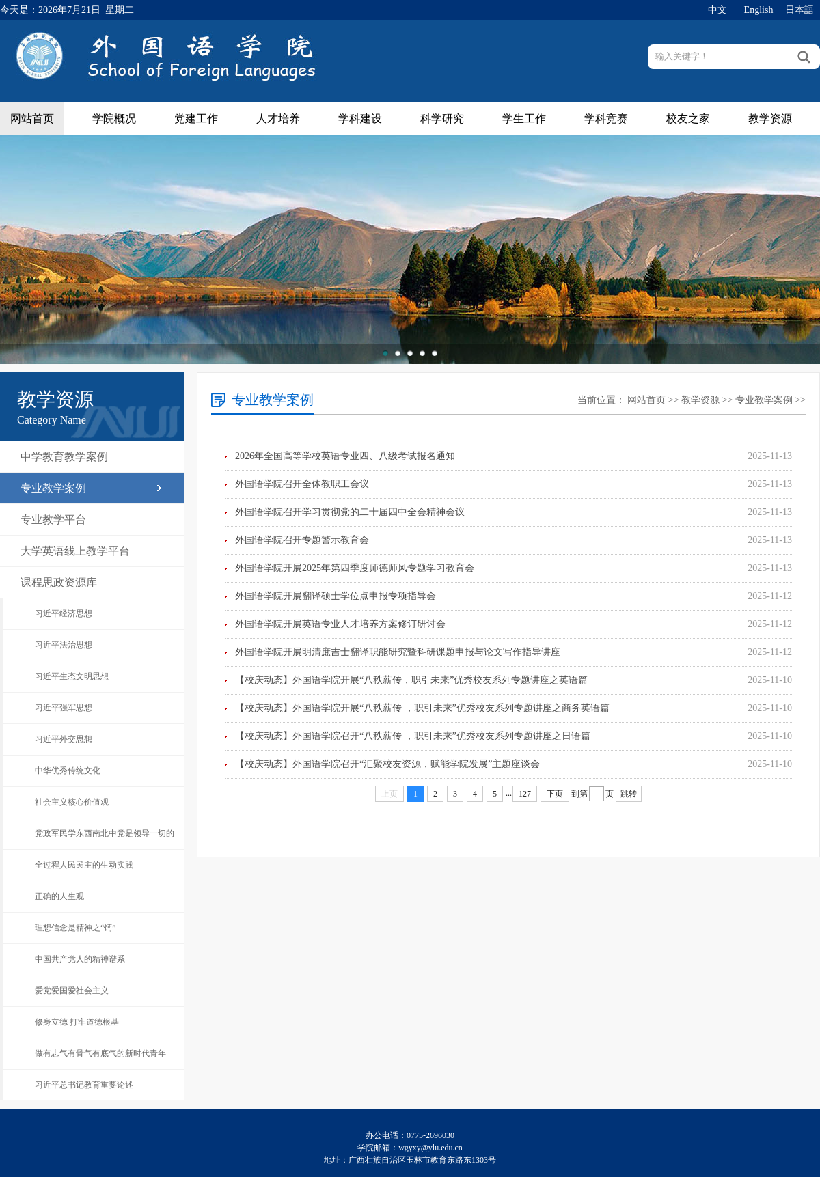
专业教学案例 (53, 488)
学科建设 (360, 118)
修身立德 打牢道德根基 (77, 1022)
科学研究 (442, 118)
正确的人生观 (59, 896)
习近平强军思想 (63, 707)
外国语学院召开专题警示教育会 (302, 540)
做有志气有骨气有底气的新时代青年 (100, 1053)
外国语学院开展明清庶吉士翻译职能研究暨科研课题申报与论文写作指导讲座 (397, 652)
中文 (717, 10)
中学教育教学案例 (64, 456)
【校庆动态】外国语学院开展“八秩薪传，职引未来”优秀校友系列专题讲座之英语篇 (411, 680)
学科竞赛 (606, 118)
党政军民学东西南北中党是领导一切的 (104, 833)
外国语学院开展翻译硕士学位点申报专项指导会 (335, 596)
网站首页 (32, 118)
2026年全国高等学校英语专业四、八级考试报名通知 (345, 456)
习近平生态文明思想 (72, 676)
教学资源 (770, 118)
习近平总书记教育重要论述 (84, 1085)
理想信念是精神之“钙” (75, 927)
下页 (555, 794)
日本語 (799, 10)
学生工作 (524, 118)
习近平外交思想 (63, 739)
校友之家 (688, 118)
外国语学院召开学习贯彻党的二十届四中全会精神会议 (350, 512)
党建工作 (196, 118)
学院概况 (114, 118)
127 (525, 794)
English (759, 10)
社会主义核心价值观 (72, 802)
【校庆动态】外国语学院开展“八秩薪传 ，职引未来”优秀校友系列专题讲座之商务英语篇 (422, 708)
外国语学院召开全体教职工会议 (302, 484)
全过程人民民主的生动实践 (84, 865)
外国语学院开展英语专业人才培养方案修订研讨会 (340, 624)
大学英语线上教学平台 (75, 551)
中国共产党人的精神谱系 (80, 959)
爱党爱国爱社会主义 (72, 990)
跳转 (628, 794)
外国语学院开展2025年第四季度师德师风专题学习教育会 (354, 568)
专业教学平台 (53, 519)
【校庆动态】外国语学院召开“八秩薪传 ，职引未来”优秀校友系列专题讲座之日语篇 (412, 736)
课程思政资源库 (58, 582)
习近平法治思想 (63, 645)
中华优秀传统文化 (67, 770)
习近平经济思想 (63, 613)
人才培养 (278, 118)
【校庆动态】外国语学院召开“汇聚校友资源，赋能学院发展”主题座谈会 (387, 764)
